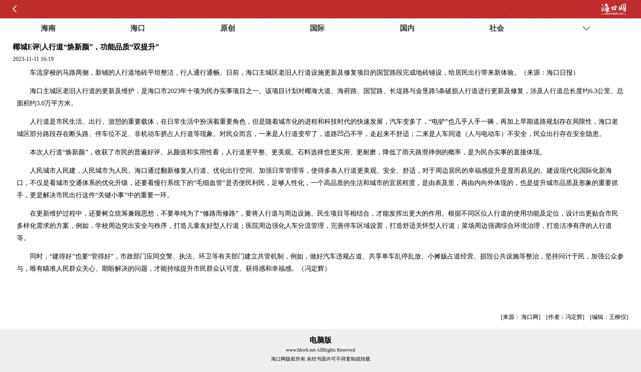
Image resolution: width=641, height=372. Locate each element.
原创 (227, 28)
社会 (496, 28)
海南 (48, 28)
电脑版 (320, 340)
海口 (137, 28)
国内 (407, 28)
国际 (317, 28)
